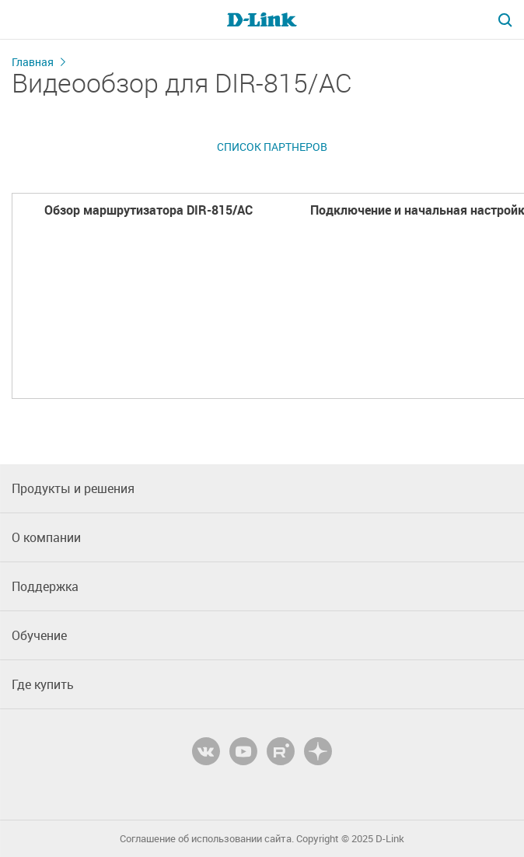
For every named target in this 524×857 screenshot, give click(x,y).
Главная (33, 61)
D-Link (390, 838)
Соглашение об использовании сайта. (207, 838)
